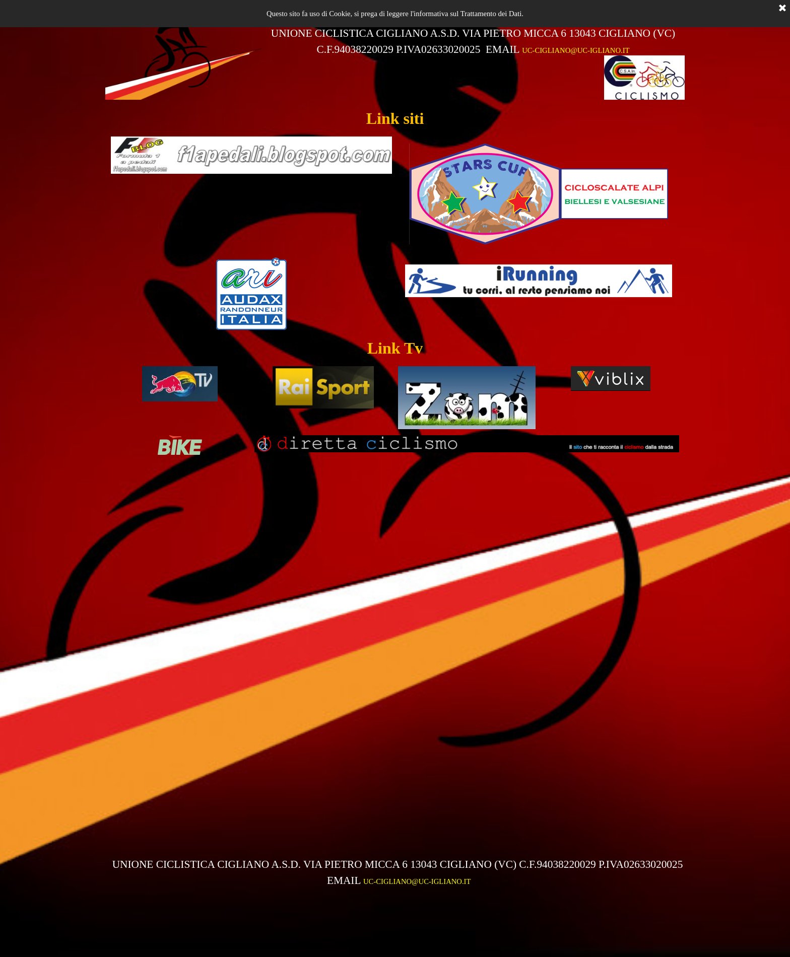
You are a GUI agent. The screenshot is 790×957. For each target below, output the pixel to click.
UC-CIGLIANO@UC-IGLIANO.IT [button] (575, 50)
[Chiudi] (782, 9)
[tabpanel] (473, 41)
